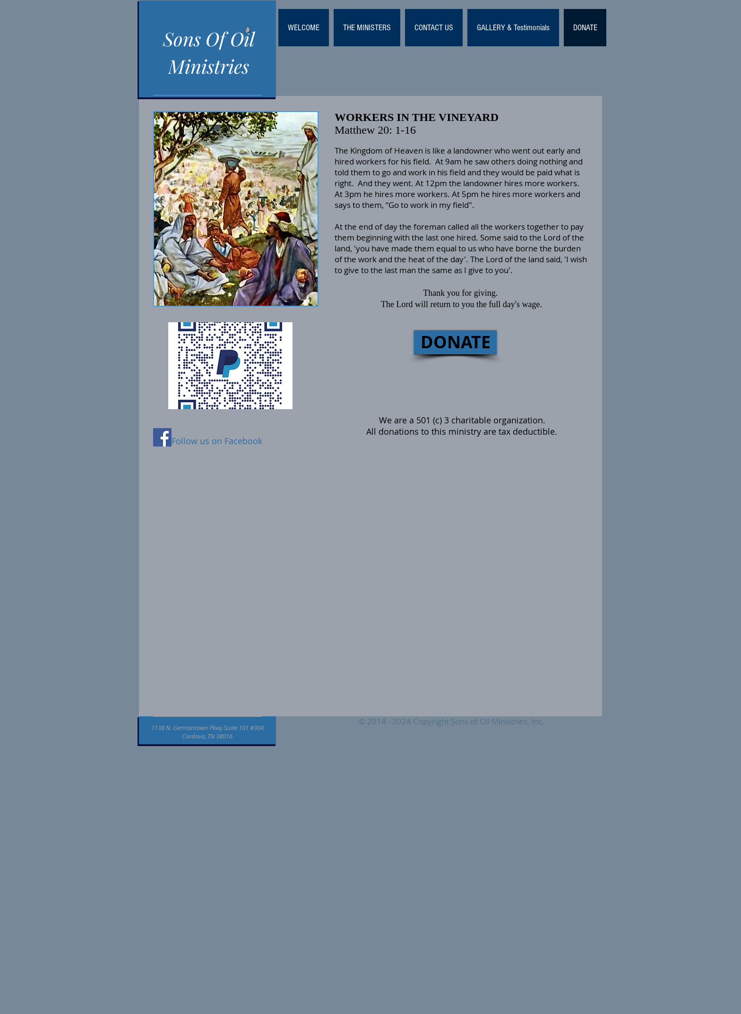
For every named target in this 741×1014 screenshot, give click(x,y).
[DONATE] (455, 342)
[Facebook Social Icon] (162, 437)
